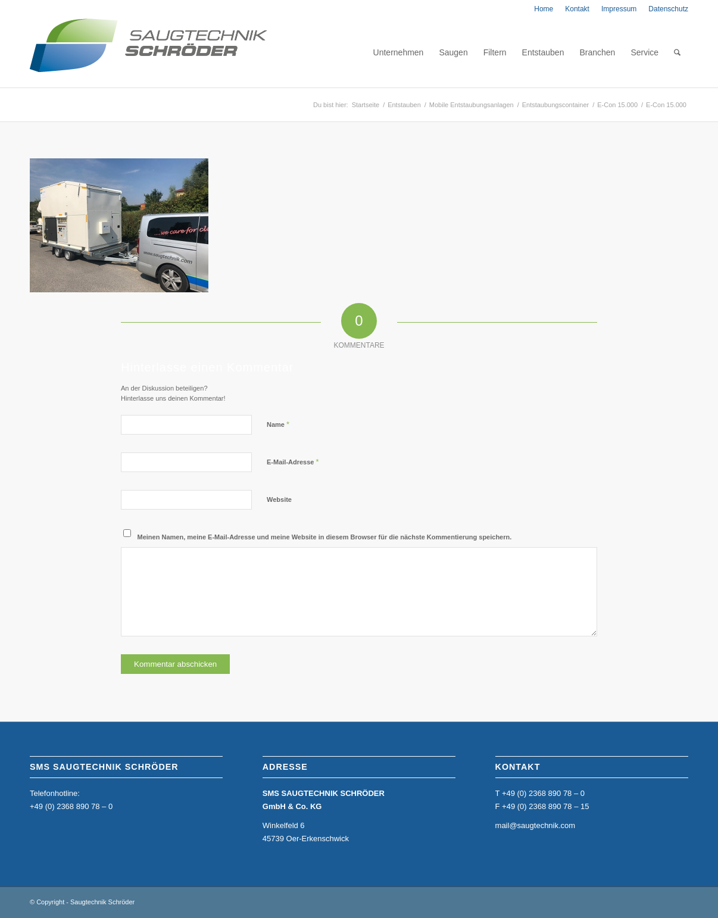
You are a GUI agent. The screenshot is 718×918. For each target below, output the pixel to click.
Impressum (618, 9)
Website (279, 499)
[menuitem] (543, 9)
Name (278, 424)
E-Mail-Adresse (293, 461)
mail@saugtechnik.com (535, 825)
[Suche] (677, 52)
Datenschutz (668, 9)
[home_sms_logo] (148, 52)
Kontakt (577, 9)
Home (543, 9)
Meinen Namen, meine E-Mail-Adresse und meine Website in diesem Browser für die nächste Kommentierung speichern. (325, 537)
